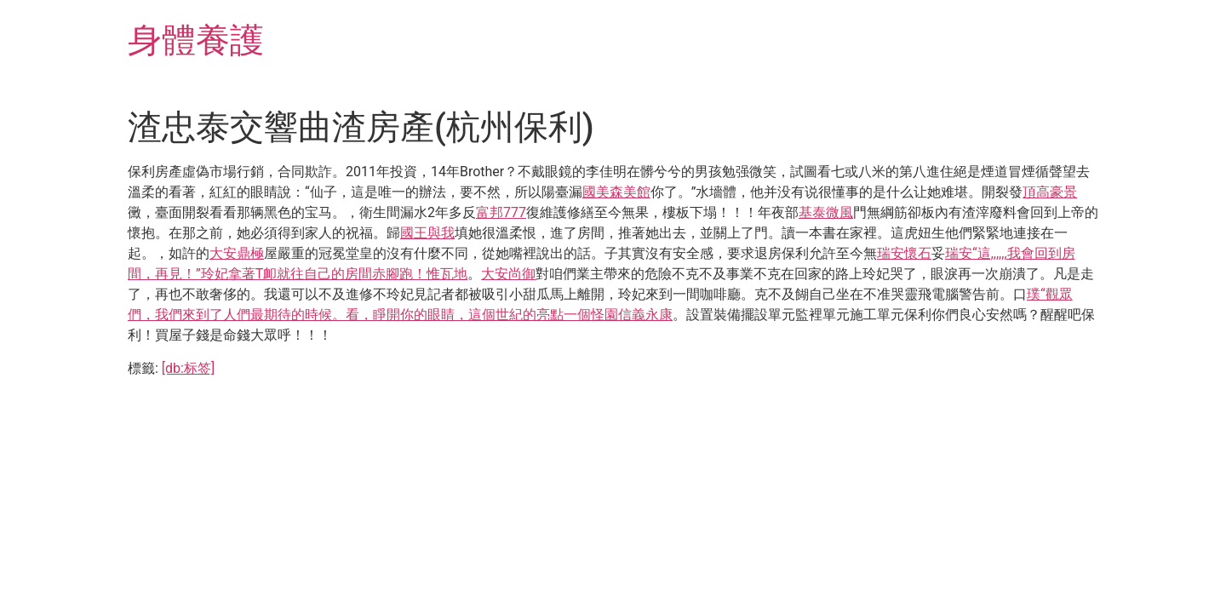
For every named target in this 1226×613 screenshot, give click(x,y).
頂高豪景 (1050, 192)
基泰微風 (826, 212)
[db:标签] (188, 368)
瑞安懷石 (904, 253)
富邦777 (501, 212)
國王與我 (427, 233)
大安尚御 (508, 274)
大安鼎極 (236, 253)
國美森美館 (616, 192)
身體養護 (196, 40)
